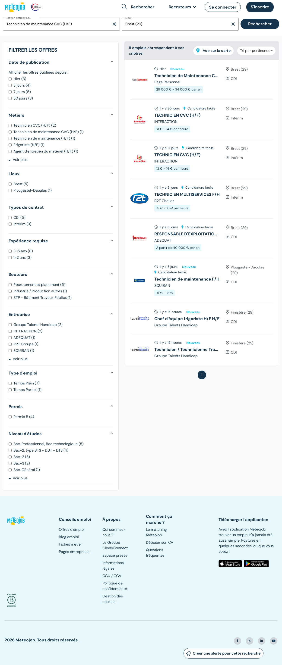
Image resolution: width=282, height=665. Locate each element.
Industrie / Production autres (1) (40, 291)
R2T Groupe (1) (25, 344)
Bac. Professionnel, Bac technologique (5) (48, 443)
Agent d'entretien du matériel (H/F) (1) (45, 151)
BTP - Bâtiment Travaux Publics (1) (42, 297)
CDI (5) (19, 217)
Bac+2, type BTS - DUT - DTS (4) (40, 450)
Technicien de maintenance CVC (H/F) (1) (48, 131)
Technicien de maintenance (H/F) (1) (44, 138)
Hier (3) (19, 78)
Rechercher (260, 24)
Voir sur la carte (213, 50)
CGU (106, 575)
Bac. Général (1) (26, 469)
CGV (117, 575)
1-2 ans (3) (22, 257)
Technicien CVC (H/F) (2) (34, 125)
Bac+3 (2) (21, 463)
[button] (139, 7)
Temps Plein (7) (26, 383)
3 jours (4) (22, 85)
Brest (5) (21, 183)
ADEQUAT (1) (24, 337)
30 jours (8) (23, 98)
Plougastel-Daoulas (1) (32, 190)
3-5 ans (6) (23, 251)
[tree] (201, 212)
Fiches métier (70, 544)
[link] (181, 7)
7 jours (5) (22, 91)
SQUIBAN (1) (23, 350)
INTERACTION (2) (27, 331)
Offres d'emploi (72, 529)
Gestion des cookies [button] (112, 599)
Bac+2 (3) (21, 456)
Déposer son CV (159, 542)
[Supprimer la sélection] (114, 24)
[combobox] (57, 24)
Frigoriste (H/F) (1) (28, 144)
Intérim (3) (22, 224)
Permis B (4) (23, 416)
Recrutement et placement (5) (39, 284)
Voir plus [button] (18, 159)
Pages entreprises (74, 551)
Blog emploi (69, 536)
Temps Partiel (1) (27, 389)
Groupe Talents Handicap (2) (38, 324)
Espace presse (114, 555)
